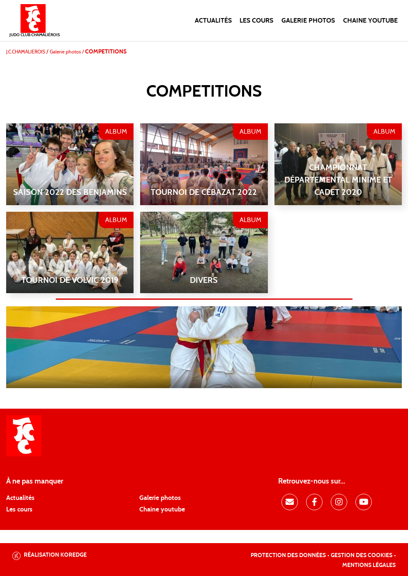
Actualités (213, 20)
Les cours (256, 20)
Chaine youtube (162, 509)
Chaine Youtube (370, 20)
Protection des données (288, 555)
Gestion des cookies (361, 555)
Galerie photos (308, 20)
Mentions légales (369, 565)
